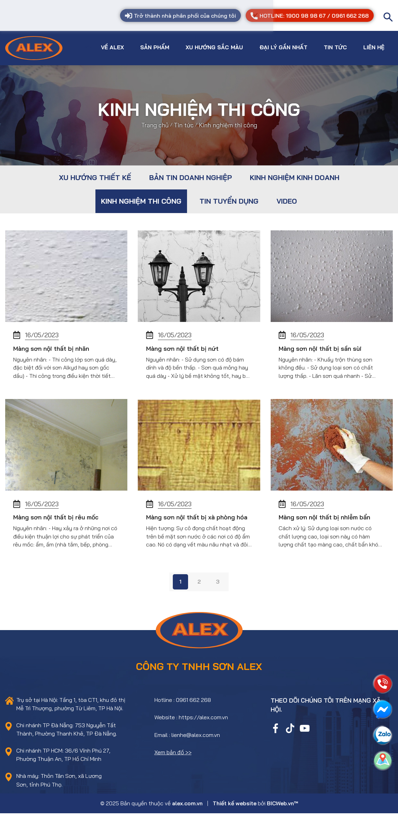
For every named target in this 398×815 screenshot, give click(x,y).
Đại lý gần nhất (282, 46)
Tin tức (334, 46)
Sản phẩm (153, 46)
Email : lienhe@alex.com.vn (187, 736)
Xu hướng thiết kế (95, 176)
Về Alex (111, 46)
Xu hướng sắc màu (213, 46)
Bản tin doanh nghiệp (190, 176)
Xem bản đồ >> (173, 753)
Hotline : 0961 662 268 (182, 701)
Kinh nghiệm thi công (141, 200)
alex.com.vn (187, 804)
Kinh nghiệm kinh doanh (294, 176)
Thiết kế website (234, 804)
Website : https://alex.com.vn (191, 718)
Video (287, 200)
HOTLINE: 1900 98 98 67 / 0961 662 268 (310, 15)
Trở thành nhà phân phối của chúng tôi (182, 15)
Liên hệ (372, 46)
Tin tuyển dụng (229, 200)
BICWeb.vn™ (282, 804)
